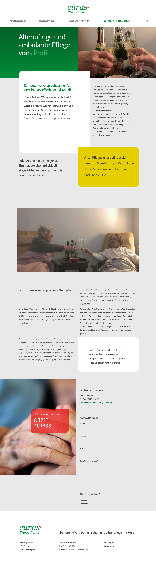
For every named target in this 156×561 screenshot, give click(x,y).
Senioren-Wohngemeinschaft (117, 21)
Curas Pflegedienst (17, 21)
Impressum (109, 543)
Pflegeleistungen (47, 21)
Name (83, 423)
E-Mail (83, 448)
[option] (78, 240)
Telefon (83, 436)
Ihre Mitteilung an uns (89, 461)
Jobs (146, 21)
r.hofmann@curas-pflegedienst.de (98, 403)
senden (84, 500)
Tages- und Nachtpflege (79, 21)
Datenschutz (109, 546)
